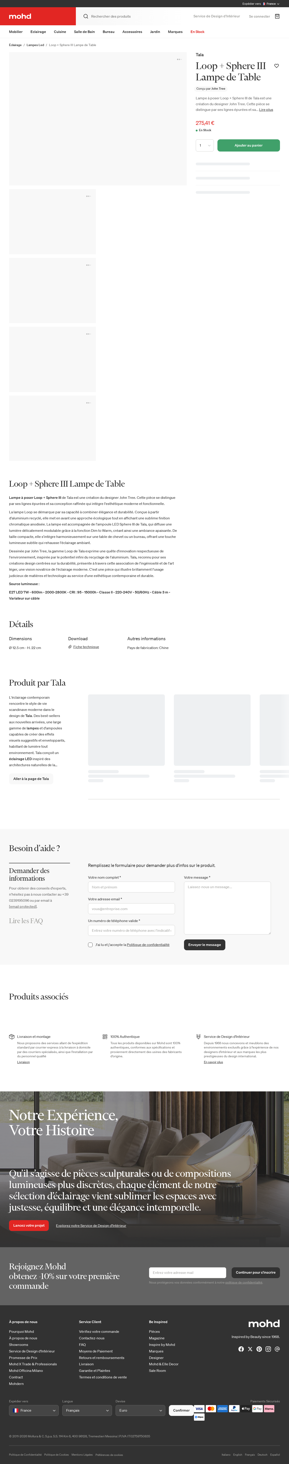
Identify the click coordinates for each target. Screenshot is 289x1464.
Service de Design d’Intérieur (216, 16)
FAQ (82, 1345)
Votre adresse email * (105, 899)
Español (275, 1455)
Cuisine (60, 31)
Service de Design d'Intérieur (32, 1351)
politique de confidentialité (243, 1282)
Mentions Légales (82, 1455)
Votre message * (197, 877)
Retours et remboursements (101, 1358)
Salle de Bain (84, 31)
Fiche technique (83, 647)
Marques (175, 31)
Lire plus (266, 109)
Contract (16, 1377)
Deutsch (263, 1455)
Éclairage (15, 45)
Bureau (108, 31)
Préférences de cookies (109, 1455)
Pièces (154, 1331)
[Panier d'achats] (277, 16)
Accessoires (132, 31)
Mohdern (16, 1384)
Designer (156, 1358)
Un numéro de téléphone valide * (114, 920)
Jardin (155, 31)
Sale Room (157, 1370)
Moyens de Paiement (96, 1351)
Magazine (157, 1338)
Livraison (23, 1062)
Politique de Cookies (56, 1455)
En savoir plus (213, 1062)
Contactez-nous (92, 1338)
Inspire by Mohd (162, 1345)
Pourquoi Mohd (21, 1331)
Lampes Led (35, 45)
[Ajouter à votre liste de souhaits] (276, 66)
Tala (200, 54)
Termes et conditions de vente (103, 1377)
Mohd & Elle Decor (164, 1364)
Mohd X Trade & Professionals (33, 1364)
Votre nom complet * (104, 877)
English (237, 1455)
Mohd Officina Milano (26, 1370)
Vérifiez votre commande (99, 1331)
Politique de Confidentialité (25, 1455)
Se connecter (259, 16)
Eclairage (38, 31)
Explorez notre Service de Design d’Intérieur (91, 1225)
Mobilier (16, 31)
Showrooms (18, 1345)
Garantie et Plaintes (94, 1370)
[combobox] (13, 1410)
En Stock (198, 31)
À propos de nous (23, 1338)
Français (250, 1455)
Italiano (226, 1455)
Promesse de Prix (23, 1358)
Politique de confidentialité (148, 944)
